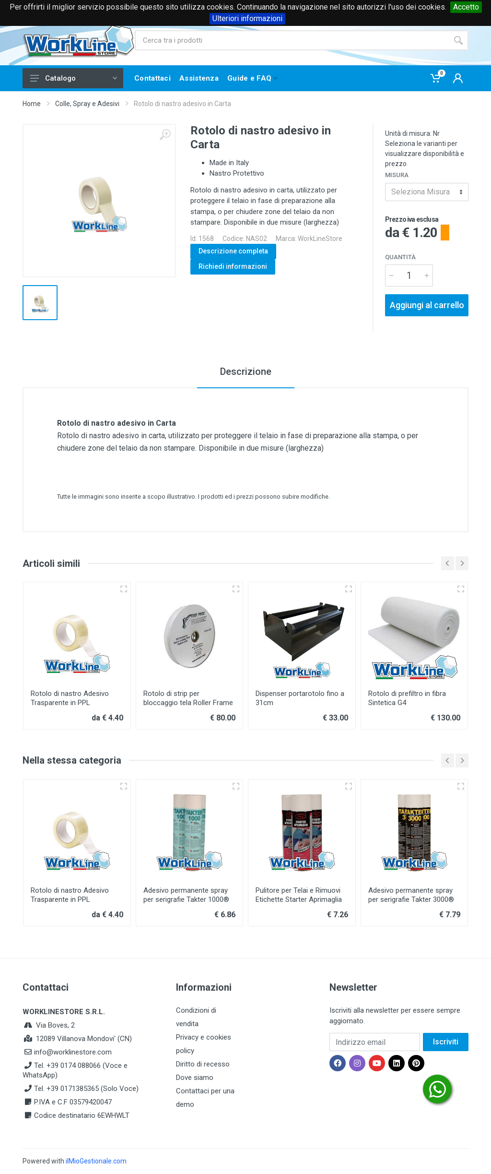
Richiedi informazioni (233, 266)
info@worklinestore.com (73, 1052)
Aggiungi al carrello (427, 305)
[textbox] (427, 192)
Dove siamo (194, 1077)
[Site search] (291, 40)
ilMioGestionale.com (96, 1161)
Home (32, 104)
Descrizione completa (233, 251)
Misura (397, 175)
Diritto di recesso (203, 1064)
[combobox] (426, 192)
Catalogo (73, 78)
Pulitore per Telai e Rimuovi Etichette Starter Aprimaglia (299, 895)
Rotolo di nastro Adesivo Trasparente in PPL (70, 698)
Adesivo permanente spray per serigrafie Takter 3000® (411, 895)
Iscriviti (445, 1041)
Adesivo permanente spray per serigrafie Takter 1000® (186, 895)
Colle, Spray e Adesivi (87, 104)
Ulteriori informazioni (247, 18)
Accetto (466, 7)
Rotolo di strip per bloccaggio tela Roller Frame (188, 698)
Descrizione (245, 371)
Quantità (400, 257)
